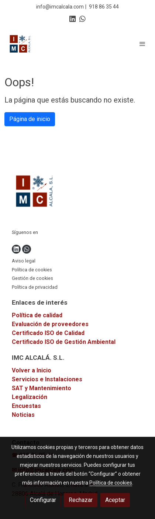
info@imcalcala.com (60, 7)
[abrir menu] (142, 43)
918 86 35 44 (104, 7)
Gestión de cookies (32, 278)
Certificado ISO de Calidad (48, 332)
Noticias (23, 414)
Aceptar (115, 499)
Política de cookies (32, 269)
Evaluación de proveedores (50, 324)
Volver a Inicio (31, 370)
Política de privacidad (35, 287)
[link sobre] (77, 192)
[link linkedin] (72, 18)
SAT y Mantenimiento (41, 388)
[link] (20, 44)
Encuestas (26, 405)
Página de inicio (29, 119)
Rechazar (81, 499)
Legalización (29, 397)
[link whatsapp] (82, 18)
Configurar (43, 499)
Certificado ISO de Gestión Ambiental (64, 341)
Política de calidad (37, 315)
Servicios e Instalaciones (47, 379)
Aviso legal (23, 261)
